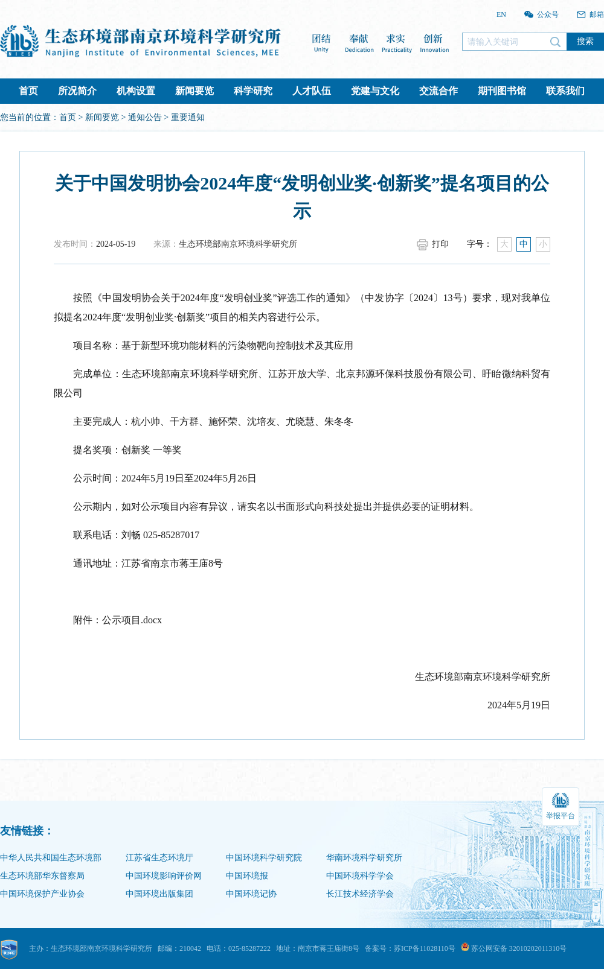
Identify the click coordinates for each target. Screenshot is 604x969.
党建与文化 (375, 91)
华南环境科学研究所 (364, 857)
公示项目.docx (132, 620)
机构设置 (136, 91)
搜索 (585, 41)
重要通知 (188, 117)
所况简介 (77, 91)
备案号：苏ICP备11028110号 (410, 948)
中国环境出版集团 (159, 893)
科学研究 (253, 91)
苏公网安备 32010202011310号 (514, 948)
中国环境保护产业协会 (42, 893)
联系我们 (565, 91)
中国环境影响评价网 (164, 875)
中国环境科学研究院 (264, 857)
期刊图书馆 (502, 91)
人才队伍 (311, 91)
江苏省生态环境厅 (159, 857)
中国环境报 (247, 875)
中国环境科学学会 (360, 875)
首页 (28, 91)
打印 (440, 244)
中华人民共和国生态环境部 (50, 857)
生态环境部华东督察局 (42, 875)
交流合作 (438, 91)
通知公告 (145, 117)
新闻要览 (194, 91)
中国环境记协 (251, 893)
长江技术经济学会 (360, 893)
